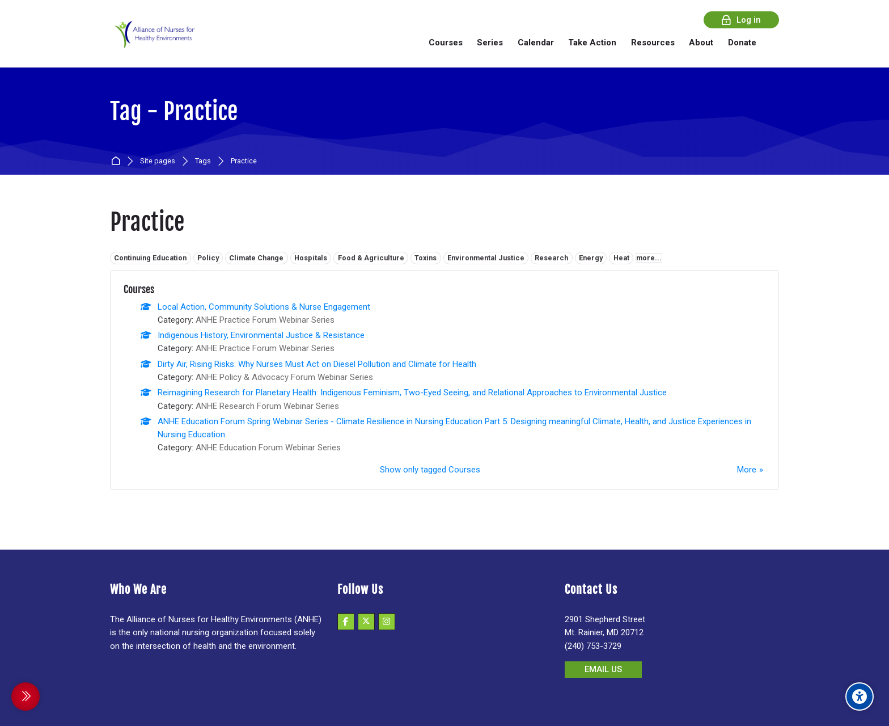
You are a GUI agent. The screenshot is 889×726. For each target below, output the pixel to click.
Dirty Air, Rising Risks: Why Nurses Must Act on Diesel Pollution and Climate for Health (317, 364)
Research (551, 258)
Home (117, 161)
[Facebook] (345, 621)
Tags (203, 161)
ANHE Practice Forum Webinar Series (265, 320)
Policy (208, 258)
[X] (366, 621)
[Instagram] (386, 621)
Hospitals (310, 258)
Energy (591, 258)
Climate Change (256, 258)
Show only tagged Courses (430, 470)
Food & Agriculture (371, 258)
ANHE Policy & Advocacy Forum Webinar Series (284, 377)
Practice (244, 161)
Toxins (425, 258)
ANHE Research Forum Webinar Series (267, 406)
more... (649, 258)
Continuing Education (150, 258)
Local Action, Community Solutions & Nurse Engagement (264, 307)
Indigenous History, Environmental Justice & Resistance (261, 335)
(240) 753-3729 (593, 646)
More (746, 470)
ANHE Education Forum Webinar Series (268, 447)
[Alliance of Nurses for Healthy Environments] (153, 42)
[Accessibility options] (859, 696)
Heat (621, 258)
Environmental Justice (485, 258)
